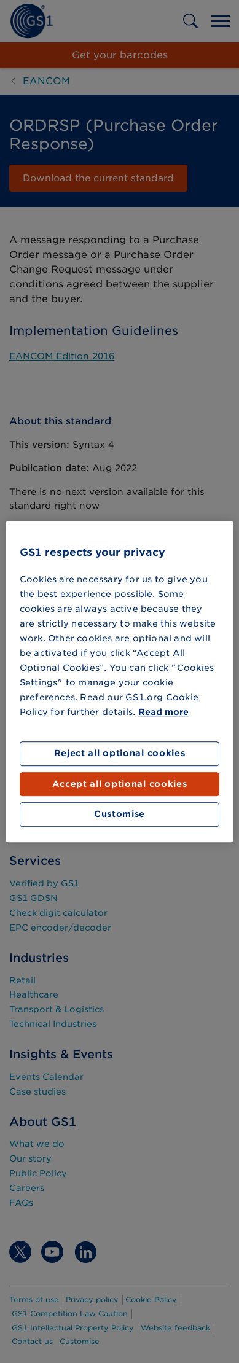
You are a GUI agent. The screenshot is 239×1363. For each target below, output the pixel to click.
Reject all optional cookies (120, 754)
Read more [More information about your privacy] (163, 712)
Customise (119, 814)
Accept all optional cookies (119, 784)
